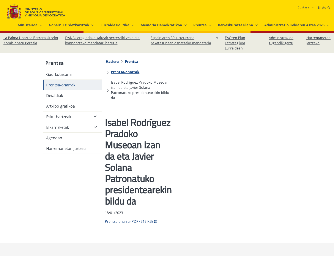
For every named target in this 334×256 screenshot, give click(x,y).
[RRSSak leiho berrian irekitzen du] (326, 213)
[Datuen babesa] (141, 213)
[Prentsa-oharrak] (161, 61)
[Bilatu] (324, 7)
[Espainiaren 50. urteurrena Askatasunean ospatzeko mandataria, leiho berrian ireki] (184, 40)
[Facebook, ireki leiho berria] (291, 213)
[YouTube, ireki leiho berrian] (317, 213)
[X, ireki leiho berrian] (309, 213)
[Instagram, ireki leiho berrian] (300, 213)
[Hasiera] (114, 61)
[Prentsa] (134, 61)
